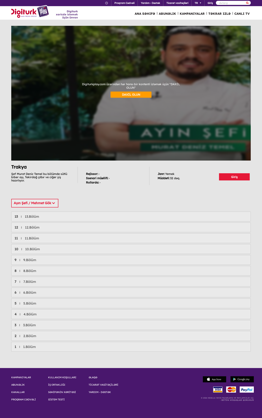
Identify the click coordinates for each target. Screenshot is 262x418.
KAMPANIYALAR (192, 14)
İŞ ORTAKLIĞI (56, 385)
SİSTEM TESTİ (56, 399)
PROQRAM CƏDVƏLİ (23, 399)
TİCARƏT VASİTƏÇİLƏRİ (103, 385)
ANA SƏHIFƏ (145, 14)
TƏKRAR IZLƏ (219, 14)
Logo (30, 12)
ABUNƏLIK (167, 14)
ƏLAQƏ (93, 377)
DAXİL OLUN (131, 94)
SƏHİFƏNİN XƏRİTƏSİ (62, 392)
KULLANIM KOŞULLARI (62, 377)
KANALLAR (18, 392)
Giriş (234, 177)
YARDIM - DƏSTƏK (100, 392)
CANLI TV (242, 14)
